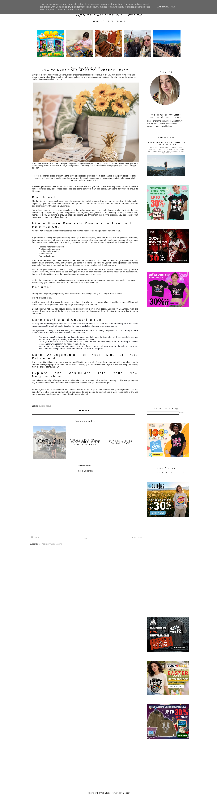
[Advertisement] (166, 357)
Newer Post (137, 537)
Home (85, 538)
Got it (174, 7)
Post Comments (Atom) (52, 544)
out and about (45, 406)
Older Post (34, 537)
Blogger (126, 793)
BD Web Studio (103, 793)
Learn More (163, 7)
